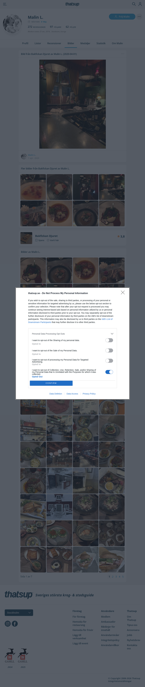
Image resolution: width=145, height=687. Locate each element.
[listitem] (72, 333)
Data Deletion (56, 394)
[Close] (124, 293)
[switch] (109, 340)
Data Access (72, 394)
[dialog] (72, 343)
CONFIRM (51, 383)
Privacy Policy (89, 394)
